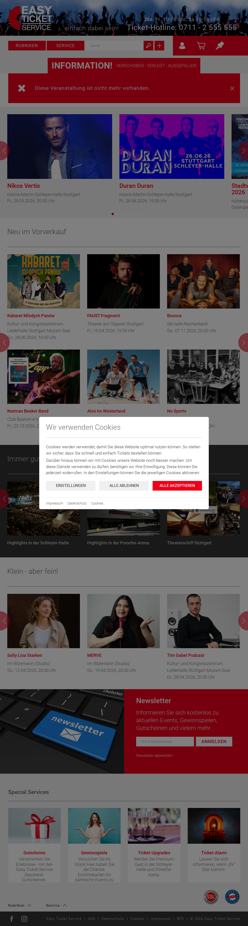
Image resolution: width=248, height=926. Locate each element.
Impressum (54, 503)
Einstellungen (71, 485)
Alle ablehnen (124, 485)
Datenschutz (77, 503)
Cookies (97, 503)
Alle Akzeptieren (177, 485)
